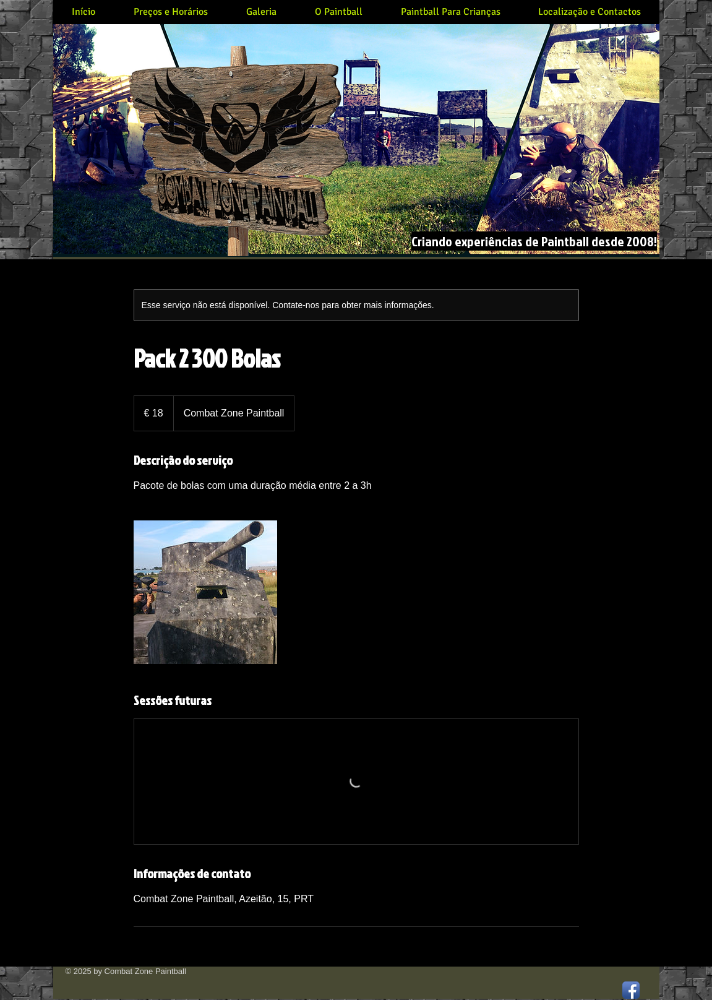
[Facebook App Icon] (631, 990)
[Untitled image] (205, 592)
